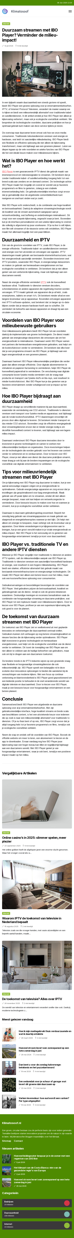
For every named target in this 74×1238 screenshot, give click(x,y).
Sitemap (6, 1141)
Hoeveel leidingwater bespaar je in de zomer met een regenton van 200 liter (42, 1157)
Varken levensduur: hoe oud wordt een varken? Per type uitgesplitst (44, 1099)
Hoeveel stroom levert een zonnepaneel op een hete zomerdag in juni (44, 1049)
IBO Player (7, 171)
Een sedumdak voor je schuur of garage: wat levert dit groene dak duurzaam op (42, 1082)
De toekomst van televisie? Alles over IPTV (32, 999)
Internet (6, 24)
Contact (18, 1141)
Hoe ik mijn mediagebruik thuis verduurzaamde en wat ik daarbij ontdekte (45, 1032)
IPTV (43, 282)
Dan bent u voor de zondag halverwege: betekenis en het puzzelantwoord (40, 1066)
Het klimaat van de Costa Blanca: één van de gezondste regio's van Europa (37, 1169)
